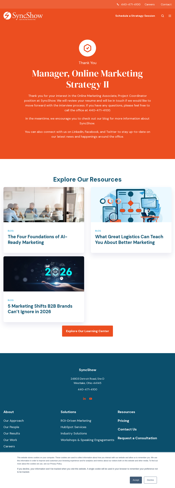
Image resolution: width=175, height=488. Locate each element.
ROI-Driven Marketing (76, 421)
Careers (9, 446)
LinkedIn (77, 132)
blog (106, 118)
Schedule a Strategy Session (135, 16)
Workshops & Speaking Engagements (87, 440)
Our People (11, 427)
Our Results (11, 433)
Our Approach (13, 421)
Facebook (92, 132)
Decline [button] (150, 480)
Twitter (111, 132)
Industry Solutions (74, 433)
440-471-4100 (131, 4)
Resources (126, 412)
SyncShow (87, 370)
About (8, 412)
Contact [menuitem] (166, 4)
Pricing (123, 420)
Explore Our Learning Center (87, 331)
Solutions (68, 412)
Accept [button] (136, 480)
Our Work (10, 440)
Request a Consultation (137, 438)
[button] (162, 16)
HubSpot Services (73, 427)
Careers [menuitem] (150, 4)
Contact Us (127, 429)
